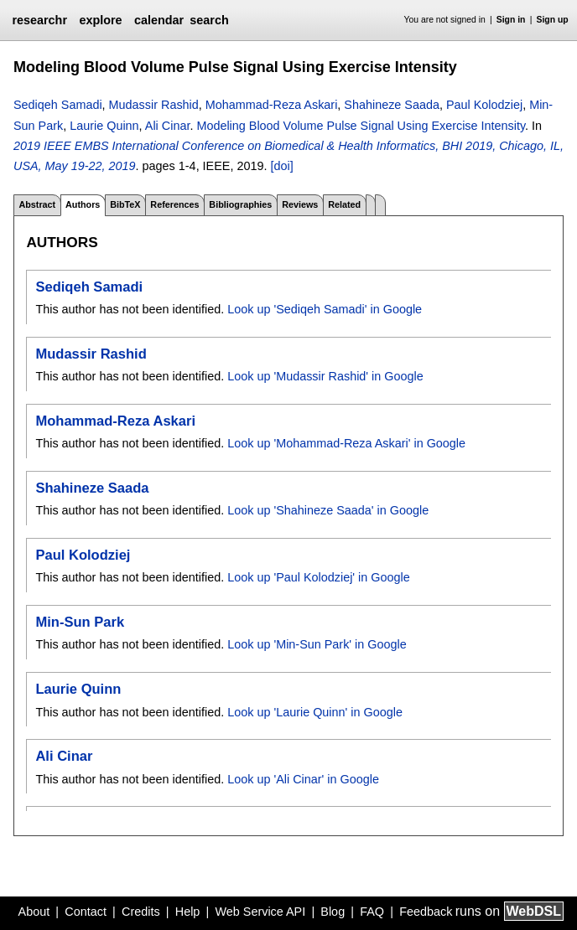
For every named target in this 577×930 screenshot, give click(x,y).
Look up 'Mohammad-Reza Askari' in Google (346, 443)
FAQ (372, 911)
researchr (39, 20)
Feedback (425, 911)
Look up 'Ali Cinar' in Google (303, 779)
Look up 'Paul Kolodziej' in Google (318, 577)
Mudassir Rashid (154, 104)
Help (187, 911)
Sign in (511, 19)
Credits (141, 911)
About (34, 911)
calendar (159, 20)
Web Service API (260, 911)
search (209, 20)
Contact (86, 911)
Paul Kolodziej (484, 104)
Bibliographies (240, 204)
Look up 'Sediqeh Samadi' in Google (324, 309)
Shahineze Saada (391, 104)
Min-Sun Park (79, 622)
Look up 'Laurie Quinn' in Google (315, 712)
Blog (332, 911)
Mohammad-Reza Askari (271, 104)
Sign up (553, 19)
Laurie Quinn (104, 125)
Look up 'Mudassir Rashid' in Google (325, 376)
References (174, 204)
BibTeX (125, 204)
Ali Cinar (167, 125)
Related (344, 204)
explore (100, 20)
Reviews (300, 204)
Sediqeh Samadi (57, 104)
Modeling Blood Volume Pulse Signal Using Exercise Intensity (360, 125)
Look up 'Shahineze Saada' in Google (328, 510)
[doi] (281, 166)
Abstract (36, 204)
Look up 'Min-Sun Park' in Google (316, 644)
